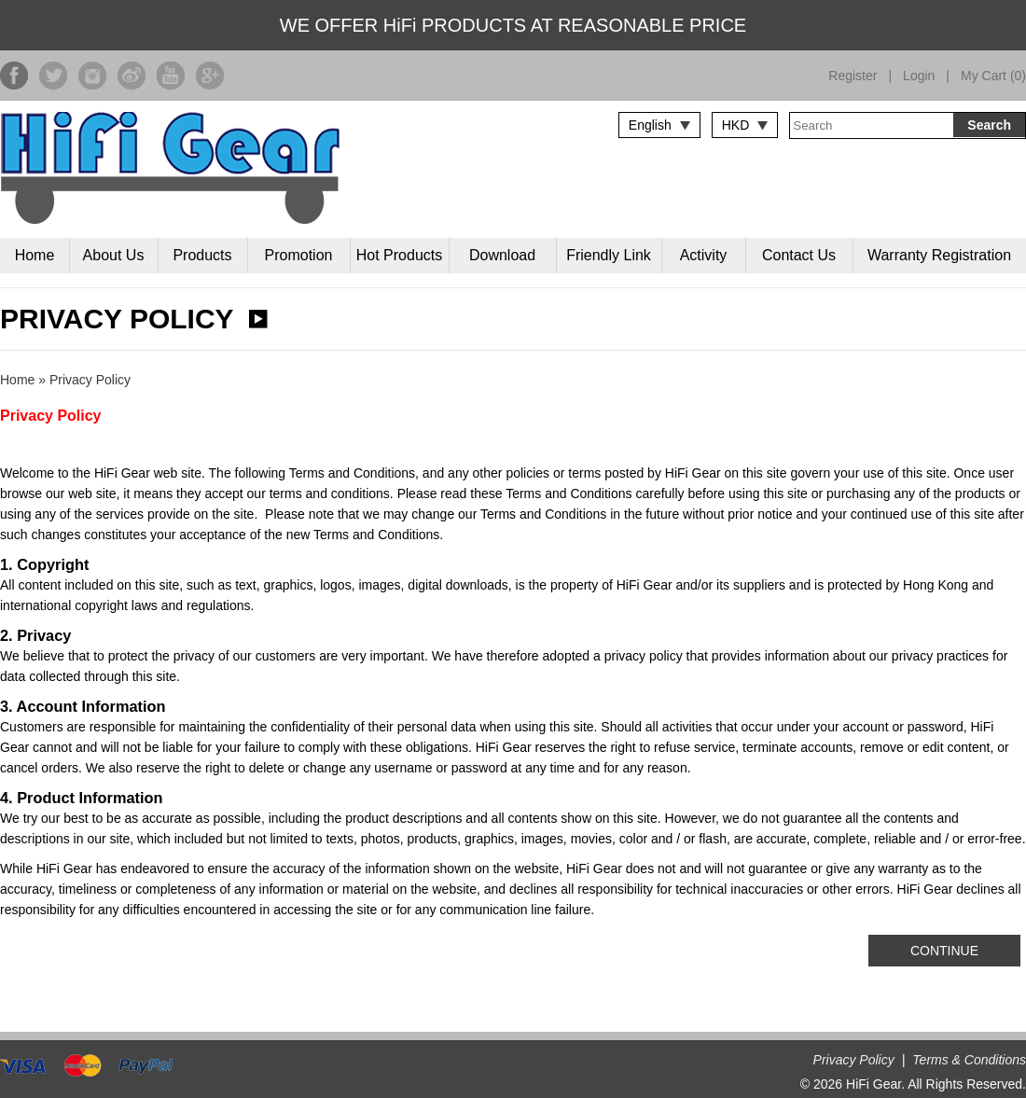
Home (35, 255)
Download (502, 255)
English (650, 125)
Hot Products (399, 255)
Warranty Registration (939, 255)
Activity (704, 255)
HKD (736, 125)
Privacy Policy (90, 379)
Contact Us (799, 255)
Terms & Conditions (969, 1059)
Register (852, 75)
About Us (114, 255)
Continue (944, 950)
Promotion (299, 255)
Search (989, 125)
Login (919, 75)
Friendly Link (608, 255)
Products (202, 255)
